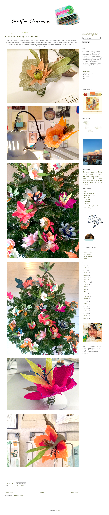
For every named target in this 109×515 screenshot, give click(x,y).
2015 (86, 275)
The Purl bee (87, 254)
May (85, 289)
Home (42, 492)
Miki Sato (86, 203)
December (87, 277)
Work (22, 485)
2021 (86, 268)
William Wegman (88, 208)
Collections (93, 172)
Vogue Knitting (88, 256)
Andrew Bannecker (89, 193)
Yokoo (85, 258)
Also (85, 191)
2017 (86, 270)
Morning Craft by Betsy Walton (92, 206)
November (87, 279)
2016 (86, 272)
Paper (12, 485)
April (85, 291)
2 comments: (10, 483)
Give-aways (86, 176)
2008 (86, 316)
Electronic (92, 174)
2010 (86, 311)
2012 (86, 306)
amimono (86, 250)
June (85, 286)
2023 (86, 265)
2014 (86, 301)
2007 (86, 318)
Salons (95, 180)
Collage (86, 172)
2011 (86, 308)
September (87, 282)
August (86, 284)
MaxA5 (100, 178)
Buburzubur (87, 197)
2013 (86, 304)
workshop (85, 184)
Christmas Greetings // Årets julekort (23, 36)
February (86, 296)
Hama (92, 176)
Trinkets (85, 182)
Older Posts (74, 492)
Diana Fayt (87, 199)
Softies (99, 180)
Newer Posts (9, 492)
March (86, 294)
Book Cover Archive (89, 195)
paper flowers (17, 485)
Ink (93, 178)
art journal (98, 182)
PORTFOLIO (86, 71)
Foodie (100, 174)
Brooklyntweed (88, 252)
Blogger (58, 510)
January (86, 298)
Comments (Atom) (18, 495)
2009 (86, 313)
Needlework (88, 180)
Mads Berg (87, 201)
